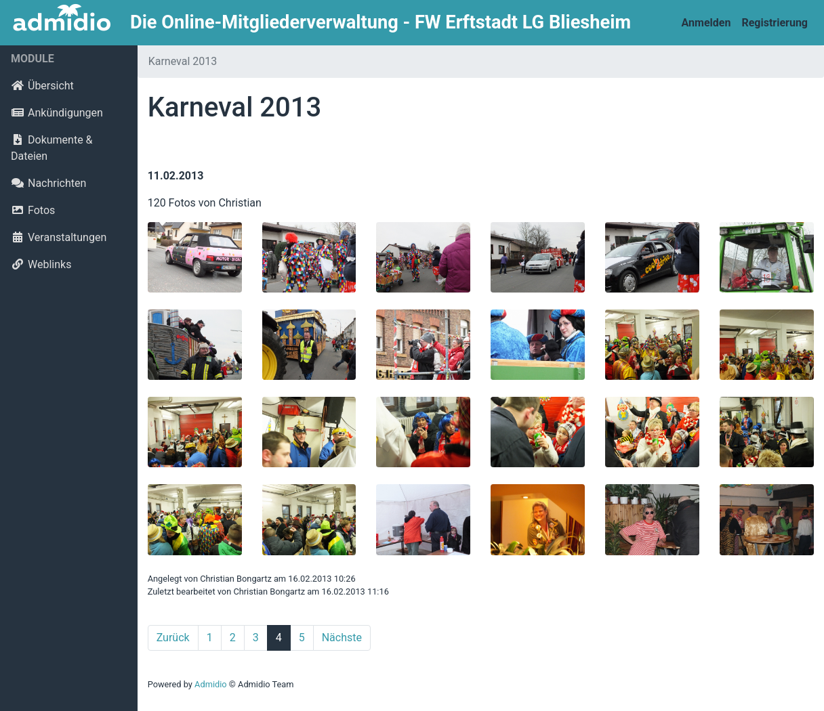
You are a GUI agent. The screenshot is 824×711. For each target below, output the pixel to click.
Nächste (342, 637)
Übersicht (42, 85)
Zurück (173, 637)
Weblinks (41, 264)
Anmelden (706, 22)
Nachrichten (48, 183)
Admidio (210, 684)
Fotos (33, 210)
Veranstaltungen (58, 237)
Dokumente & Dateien (52, 148)
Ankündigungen (57, 112)
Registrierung (774, 22)
